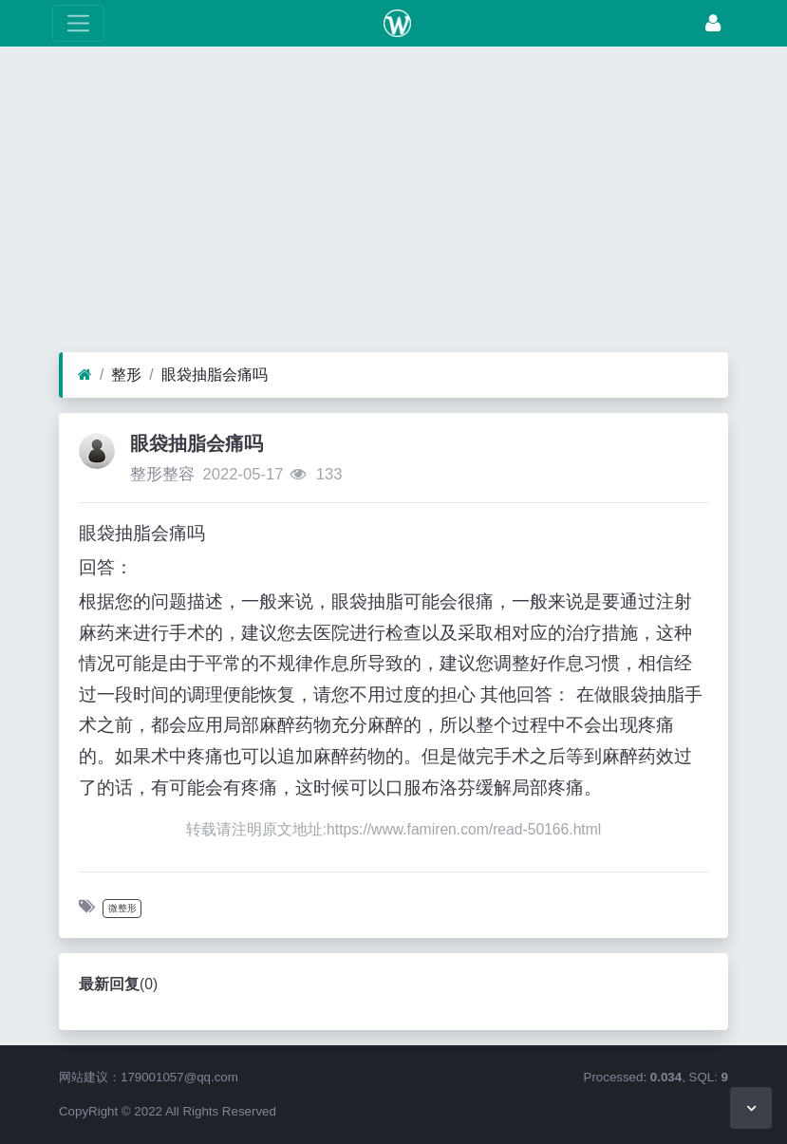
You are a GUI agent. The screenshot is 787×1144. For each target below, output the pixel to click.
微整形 (122, 908)
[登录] (713, 23)
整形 (126, 374)
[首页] (85, 375)
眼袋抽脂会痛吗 (214, 374)
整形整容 (162, 474)
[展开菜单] (78, 23)
